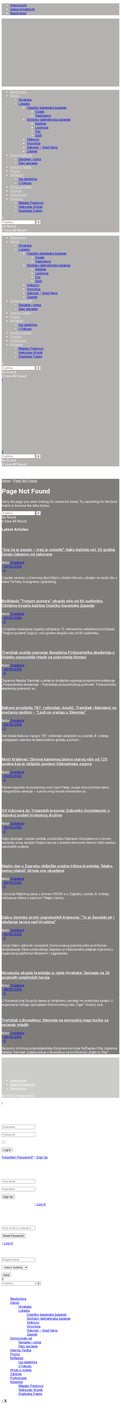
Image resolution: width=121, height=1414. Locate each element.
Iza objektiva (27, 179)
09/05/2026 (12, 567)
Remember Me (17, 1142)
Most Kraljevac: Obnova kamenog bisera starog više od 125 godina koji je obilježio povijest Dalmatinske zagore (54, 761)
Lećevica (41, 128)
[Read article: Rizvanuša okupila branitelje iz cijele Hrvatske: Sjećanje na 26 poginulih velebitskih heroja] (60, 963)
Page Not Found (25, 481)
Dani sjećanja (27, 163)
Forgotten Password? (17, 1157)
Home (6, 481)
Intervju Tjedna (20, 167)
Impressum (18, 5)
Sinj (37, 131)
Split (38, 135)
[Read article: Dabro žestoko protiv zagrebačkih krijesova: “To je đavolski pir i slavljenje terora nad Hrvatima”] (60, 907)
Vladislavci (43, 116)
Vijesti (14, 96)
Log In (40, 1204)
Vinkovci (33, 139)
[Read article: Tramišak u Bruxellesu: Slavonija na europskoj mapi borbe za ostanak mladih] (60, 1012)
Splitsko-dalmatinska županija (48, 120)
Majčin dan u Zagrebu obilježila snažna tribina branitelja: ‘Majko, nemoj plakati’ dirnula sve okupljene (57, 868)
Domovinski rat (21, 155)
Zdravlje (16, 191)
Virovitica (33, 143)
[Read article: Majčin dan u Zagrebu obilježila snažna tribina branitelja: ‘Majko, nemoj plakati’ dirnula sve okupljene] (60, 856)
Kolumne (16, 199)
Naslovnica (18, 13)
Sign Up (41, 1157)
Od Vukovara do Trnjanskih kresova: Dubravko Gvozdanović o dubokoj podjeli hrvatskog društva (56, 813)
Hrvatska (24, 100)
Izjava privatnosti (22, 9)
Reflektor (16, 175)
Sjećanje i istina (29, 159)
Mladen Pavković (31, 203)
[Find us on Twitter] (5, 1401)
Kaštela (40, 124)
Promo (15, 171)
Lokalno (24, 104)
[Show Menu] (2, 380)
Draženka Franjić (30, 211)
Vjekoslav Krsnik (30, 207)
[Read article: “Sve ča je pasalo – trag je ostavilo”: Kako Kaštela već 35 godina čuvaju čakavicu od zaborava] (60, 539)
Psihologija (18, 195)
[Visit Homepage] (60, 85)
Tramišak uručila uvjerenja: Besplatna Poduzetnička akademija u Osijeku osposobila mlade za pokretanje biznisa (58, 654)
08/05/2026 (12, 989)
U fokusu (24, 183)
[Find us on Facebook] (3, 1401)
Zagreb (32, 151)
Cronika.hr (17, 563)
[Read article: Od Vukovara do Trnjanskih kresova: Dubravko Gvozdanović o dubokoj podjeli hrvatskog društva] (60, 801)
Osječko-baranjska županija (46, 108)
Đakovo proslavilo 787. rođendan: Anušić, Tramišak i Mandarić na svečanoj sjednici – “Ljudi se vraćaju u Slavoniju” (59, 710)
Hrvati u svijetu (21, 187)
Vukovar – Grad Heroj (42, 147)
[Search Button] (3, 218)
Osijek (39, 112)
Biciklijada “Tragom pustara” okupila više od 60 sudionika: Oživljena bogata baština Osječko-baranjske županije (52, 603)
